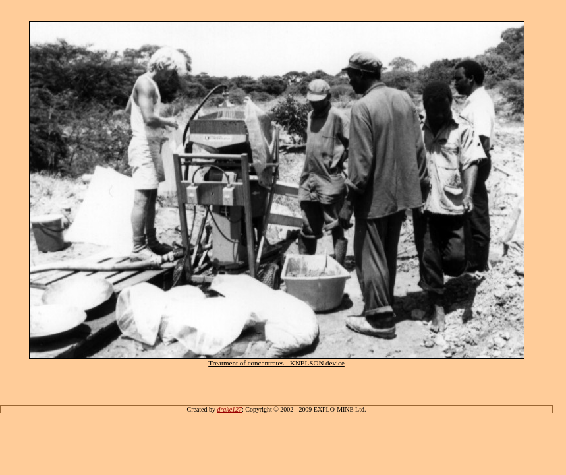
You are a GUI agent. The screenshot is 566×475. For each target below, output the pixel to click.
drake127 (229, 409)
